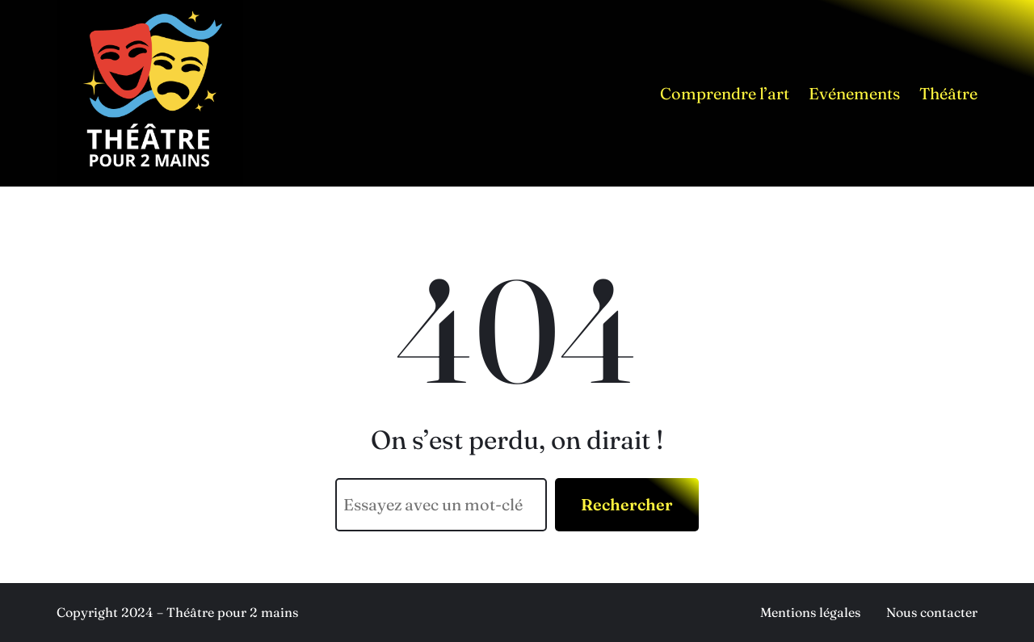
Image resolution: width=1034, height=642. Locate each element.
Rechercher (627, 504)
